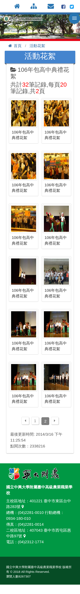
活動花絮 (37, 46)
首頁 (15, 46)
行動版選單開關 (74, 19)
